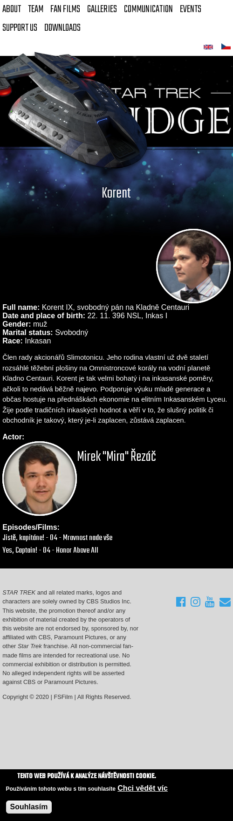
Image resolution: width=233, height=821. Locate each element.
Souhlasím (29, 807)
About (11, 9)
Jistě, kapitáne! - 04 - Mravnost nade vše (57, 538)
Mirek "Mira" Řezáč (116, 457)
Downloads (62, 28)
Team (35, 9)
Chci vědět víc (142, 788)
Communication (148, 9)
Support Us (19, 28)
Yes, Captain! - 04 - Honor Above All (50, 550)
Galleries (102, 9)
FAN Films (65, 9)
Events (190, 9)
